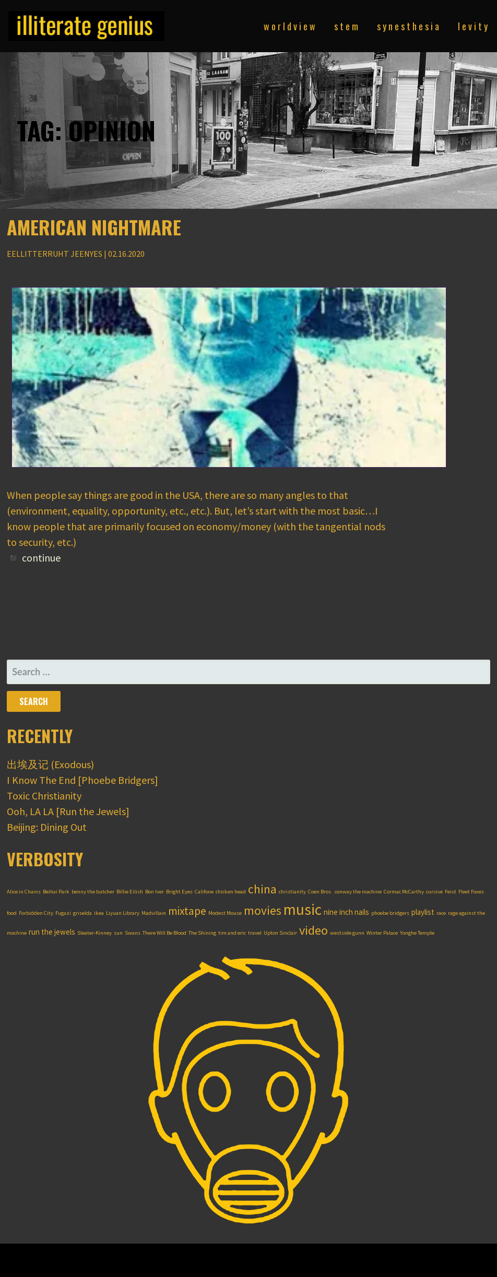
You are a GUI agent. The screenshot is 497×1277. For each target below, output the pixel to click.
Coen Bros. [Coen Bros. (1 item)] (320, 891)
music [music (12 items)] (302, 909)
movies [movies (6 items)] (262, 910)
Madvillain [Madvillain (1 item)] (153, 913)
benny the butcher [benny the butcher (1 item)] (93, 891)
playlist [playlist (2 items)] (422, 912)
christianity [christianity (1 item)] (292, 891)
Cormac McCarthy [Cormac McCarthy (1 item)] (404, 891)
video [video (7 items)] (313, 930)
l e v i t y (473, 26)
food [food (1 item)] (12, 913)
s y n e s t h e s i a (408, 26)
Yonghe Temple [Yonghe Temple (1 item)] (417, 932)
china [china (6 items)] (262, 889)
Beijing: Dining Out (47, 826)
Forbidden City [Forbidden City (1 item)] (36, 913)
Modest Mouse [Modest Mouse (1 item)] (225, 913)
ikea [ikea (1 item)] (99, 913)
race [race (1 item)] (441, 913)
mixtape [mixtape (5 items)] (187, 911)
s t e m (346, 26)
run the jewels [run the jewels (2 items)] (52, 932)
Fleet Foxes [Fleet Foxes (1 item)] (471, 891)
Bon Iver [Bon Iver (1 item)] (154, 891)
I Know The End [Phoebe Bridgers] (82, 779)
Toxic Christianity (44, 795)
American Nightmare (94, 227)
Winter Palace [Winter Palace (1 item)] (382, 932)
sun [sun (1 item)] (118, 932)
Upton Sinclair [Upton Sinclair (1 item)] (280, 932)
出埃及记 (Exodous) (50, 764)
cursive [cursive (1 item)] (434, 891)
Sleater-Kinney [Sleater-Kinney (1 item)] (94, 932)
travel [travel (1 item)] (255, 932)
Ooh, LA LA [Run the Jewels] (68, 811)
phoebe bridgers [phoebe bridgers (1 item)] (390, 913)
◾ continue (34, 557)
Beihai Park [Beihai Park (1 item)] (56, 891)
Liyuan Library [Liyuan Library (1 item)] (122, 913)
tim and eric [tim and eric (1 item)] (232, 932)
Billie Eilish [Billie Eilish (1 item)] (129, 891)
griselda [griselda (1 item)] (82, 913)
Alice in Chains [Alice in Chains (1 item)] (24, 891)
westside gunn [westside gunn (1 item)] (347, 932)
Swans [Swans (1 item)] (132, 932)
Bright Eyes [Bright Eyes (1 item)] (179, 891)
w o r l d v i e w (289, 26)
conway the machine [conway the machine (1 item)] (358, 891)
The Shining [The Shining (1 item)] (202, 932)
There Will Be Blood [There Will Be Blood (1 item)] (164, 932)
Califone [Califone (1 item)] (204, 891)
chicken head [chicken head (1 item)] (231, 891)
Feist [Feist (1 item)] (450, 891)
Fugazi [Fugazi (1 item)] (63, 913)
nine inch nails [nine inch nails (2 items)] (346, 912)
